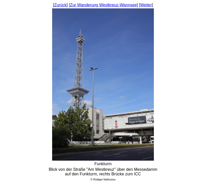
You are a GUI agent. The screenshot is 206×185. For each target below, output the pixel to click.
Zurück (60, 5)
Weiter (146, 5)
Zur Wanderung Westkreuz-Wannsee (103, 5)
